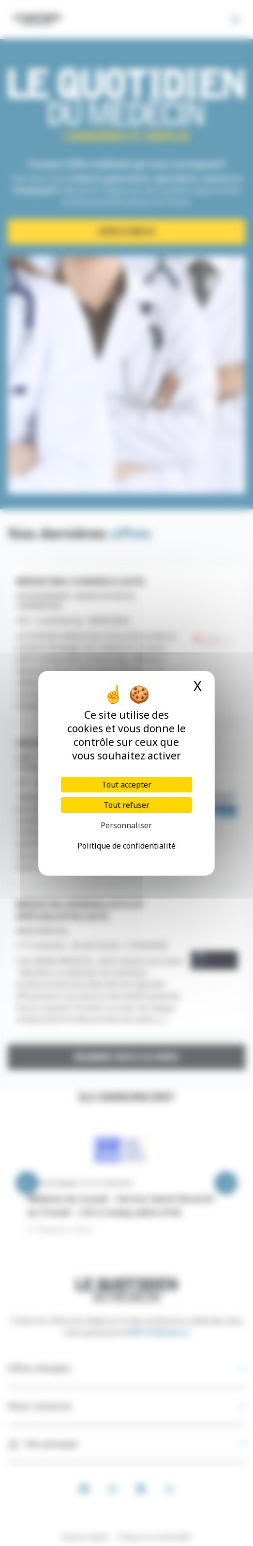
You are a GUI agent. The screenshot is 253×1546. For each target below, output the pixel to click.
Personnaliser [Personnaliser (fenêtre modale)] (126, 825)
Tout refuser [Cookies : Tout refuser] (126, 805)
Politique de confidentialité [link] (126, 845)
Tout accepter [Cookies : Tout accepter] (126, 784)
